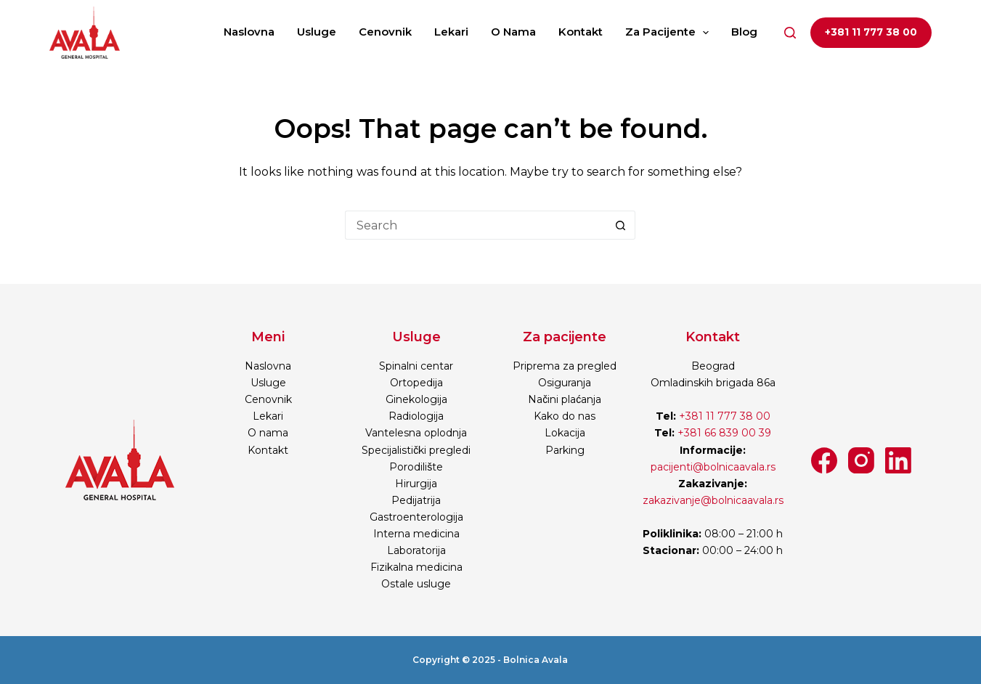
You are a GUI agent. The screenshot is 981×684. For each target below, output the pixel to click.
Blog (744, 31)
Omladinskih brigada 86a (713, 382)
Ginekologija (416, 399)
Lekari (451, 31)
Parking (565, 450)
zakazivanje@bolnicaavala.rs (713, 500)
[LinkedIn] (898, 460)
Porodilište (416, 466)
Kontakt (580, 31)
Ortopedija (416, 382)
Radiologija (416, 416)
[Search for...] (475, 225)
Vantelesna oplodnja (416, 432)
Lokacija (565, 432)
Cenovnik (385, 31)
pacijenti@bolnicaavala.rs (713, 466)
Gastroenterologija (416, 517)
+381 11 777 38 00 (871, 32)
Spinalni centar (416, 365)
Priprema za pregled (564, 365)
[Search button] (620, 225)
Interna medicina (416, 533)
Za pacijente (670, 32)
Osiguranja (564, 382)
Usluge (316, 31)
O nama (513, 31)
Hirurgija (416, 483)
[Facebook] (824, 460)
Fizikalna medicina (416, 567)
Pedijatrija (416, 500)
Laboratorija (416, 550)
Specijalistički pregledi (416, 450)
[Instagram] (861, 460)
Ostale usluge (416, 583)
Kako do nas (564, 416)
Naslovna (249, 31)
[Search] (790, 32)
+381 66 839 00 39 (723, 432)
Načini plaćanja (564, 399)
